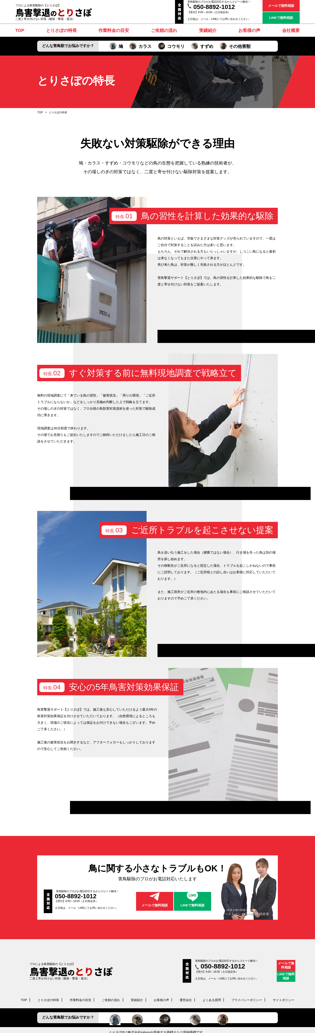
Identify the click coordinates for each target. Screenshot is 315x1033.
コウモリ (171, 46)
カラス (141, 46)
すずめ (202, 46)
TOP (39, 112)
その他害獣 (235, 46)
